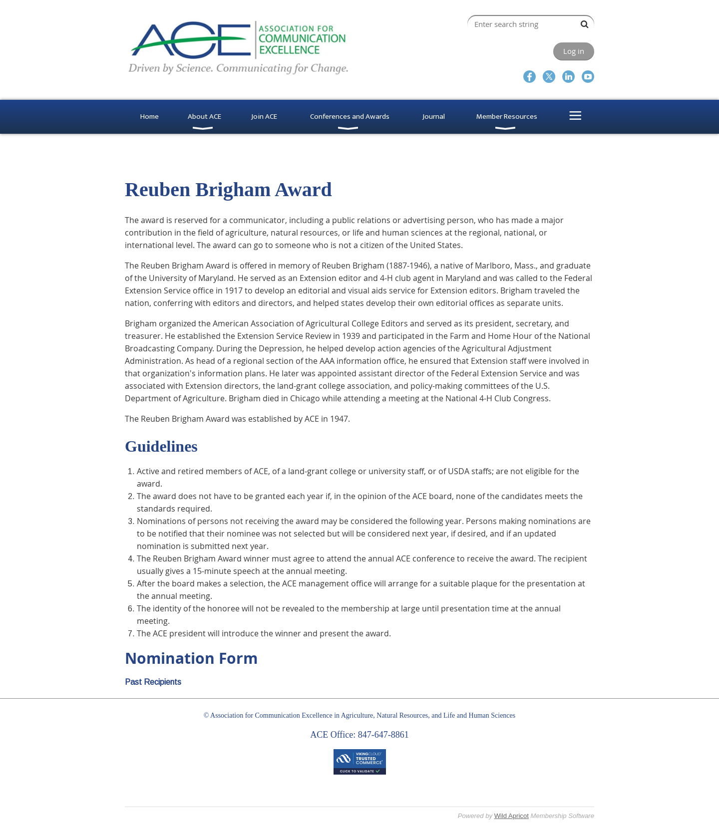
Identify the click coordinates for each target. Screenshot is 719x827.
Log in (573, 51)
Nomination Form (191, 658)
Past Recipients (153, 682)
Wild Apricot (511, 816)
